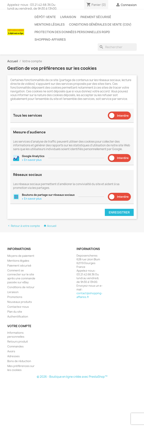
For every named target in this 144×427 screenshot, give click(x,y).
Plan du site (14, 311)
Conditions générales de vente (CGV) (100, 24)
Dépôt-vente (45, 17)
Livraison (68, 17)
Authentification (17, 316)
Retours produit (17, 341)
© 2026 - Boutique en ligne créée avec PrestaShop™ (72, 377)
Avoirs (11, 351)
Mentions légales (49, 24)
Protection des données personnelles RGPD (72, 32)
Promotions (14, 297)
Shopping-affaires (50, 39)
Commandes (15, 346)
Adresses (13, 356)
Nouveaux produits (19, 302)
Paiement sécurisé (95, 17)
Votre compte (19, 326)
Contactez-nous (18, 306)
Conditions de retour (20, 287)
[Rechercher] (117, 47)
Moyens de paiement (20, 256)
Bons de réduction (19, 361)
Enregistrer (119, 212)
